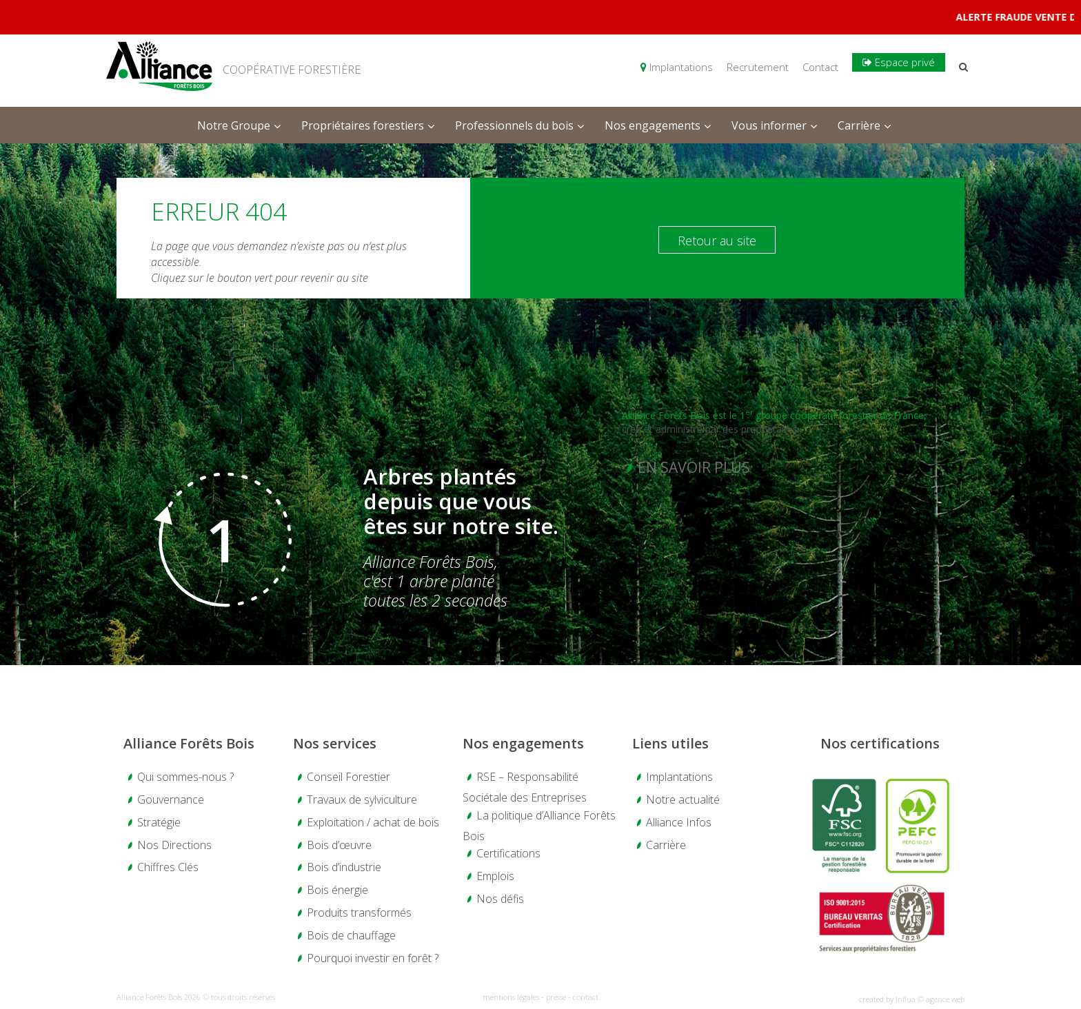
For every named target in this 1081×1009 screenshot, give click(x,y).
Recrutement (758, 67)
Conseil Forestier (348, 776)
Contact (820, 67)
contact (585, 997)
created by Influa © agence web (911, 999)
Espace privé (898, 62)
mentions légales (511, 997)
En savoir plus (694, 467)
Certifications (508, 853)
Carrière (666, 845)
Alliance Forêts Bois (188, 743)
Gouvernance (170, 799)
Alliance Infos (678, 822)
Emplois (495, 876)
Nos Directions (174, 845)
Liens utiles (670, 743)
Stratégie (159, 822)
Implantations (676, 67)
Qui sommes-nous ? (185, 776)
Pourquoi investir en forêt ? (372, 958)
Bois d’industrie (344, 867)
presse (556, 997)
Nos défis (500, 898)
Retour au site (717, 240)
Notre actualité (683, 799)
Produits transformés (359, 912)
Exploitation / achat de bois (373, 822)
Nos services (334, 743)
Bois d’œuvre (339, 845)
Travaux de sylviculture (362, 799)
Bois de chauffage (351, 935)
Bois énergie (337, 889)
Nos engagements (523, 743)
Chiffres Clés (168, 867)
